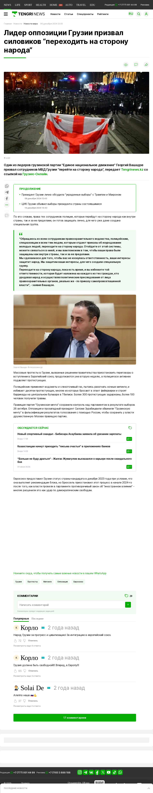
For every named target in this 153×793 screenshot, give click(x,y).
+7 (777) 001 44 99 (24, 772)
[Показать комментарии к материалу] (7, 216)
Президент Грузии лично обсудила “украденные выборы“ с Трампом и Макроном (71, 194)
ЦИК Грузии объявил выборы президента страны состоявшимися (61, 203)
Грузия (18, 581)
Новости (55, 14)
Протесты (33, 581)
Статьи (68, 14)
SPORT (28, 5)
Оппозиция (62, 581)
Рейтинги (102, 14)
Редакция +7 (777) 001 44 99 (121, 5)
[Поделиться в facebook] (7, 199)
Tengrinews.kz (131, 169)
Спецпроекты (85, 14)
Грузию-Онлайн (35, 174)
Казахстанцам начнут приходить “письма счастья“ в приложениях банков (63, 446)
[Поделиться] (146, 65)
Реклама (145, 5)
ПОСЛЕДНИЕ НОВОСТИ (15, 788)
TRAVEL (81, 5)
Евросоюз (78, 581)
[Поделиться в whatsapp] (7, 186)
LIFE (17, 5)
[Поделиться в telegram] (7, 192)
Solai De (32, 688)
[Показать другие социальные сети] (7, 205)
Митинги (47, 581)
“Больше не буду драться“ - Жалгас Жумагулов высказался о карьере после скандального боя (74, 460)
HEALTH (41, 5)
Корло (29, 627)
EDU (92, 5)
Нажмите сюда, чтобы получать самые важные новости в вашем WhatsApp (59, 573)
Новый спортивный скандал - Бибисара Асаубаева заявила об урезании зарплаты (69, 434)
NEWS (7, 5)
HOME (53, 5)
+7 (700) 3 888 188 (59, 772)
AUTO (68, 5)
